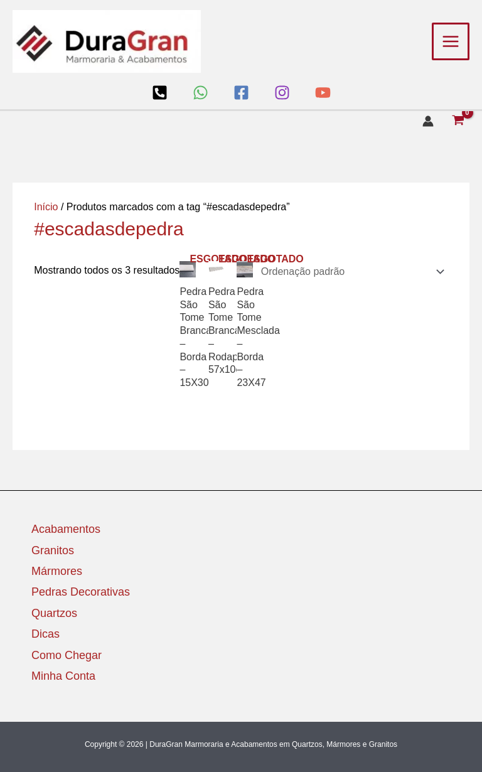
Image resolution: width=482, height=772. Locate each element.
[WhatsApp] (200, 92)
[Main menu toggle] (450, 41)
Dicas (45, 634)
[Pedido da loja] (350, 271)
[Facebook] (241, 92)
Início (46, 206)
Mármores (56, 571)
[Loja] (160, 92)
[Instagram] (282, 92)
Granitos (52, 550)
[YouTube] (323, 92)
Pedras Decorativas (80, 592)
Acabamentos (65, 529)
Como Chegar (66, 655)
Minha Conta (63, 676)
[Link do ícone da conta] (428, 121)
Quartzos (54, 613)
